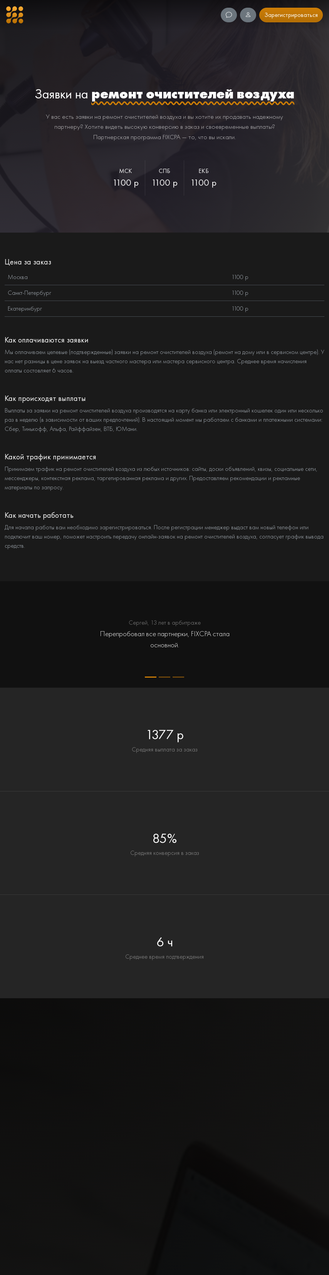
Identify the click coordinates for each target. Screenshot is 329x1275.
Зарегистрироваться (291, 15)
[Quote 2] (164, 677)
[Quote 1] (150, 677)
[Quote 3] (178, 677)
